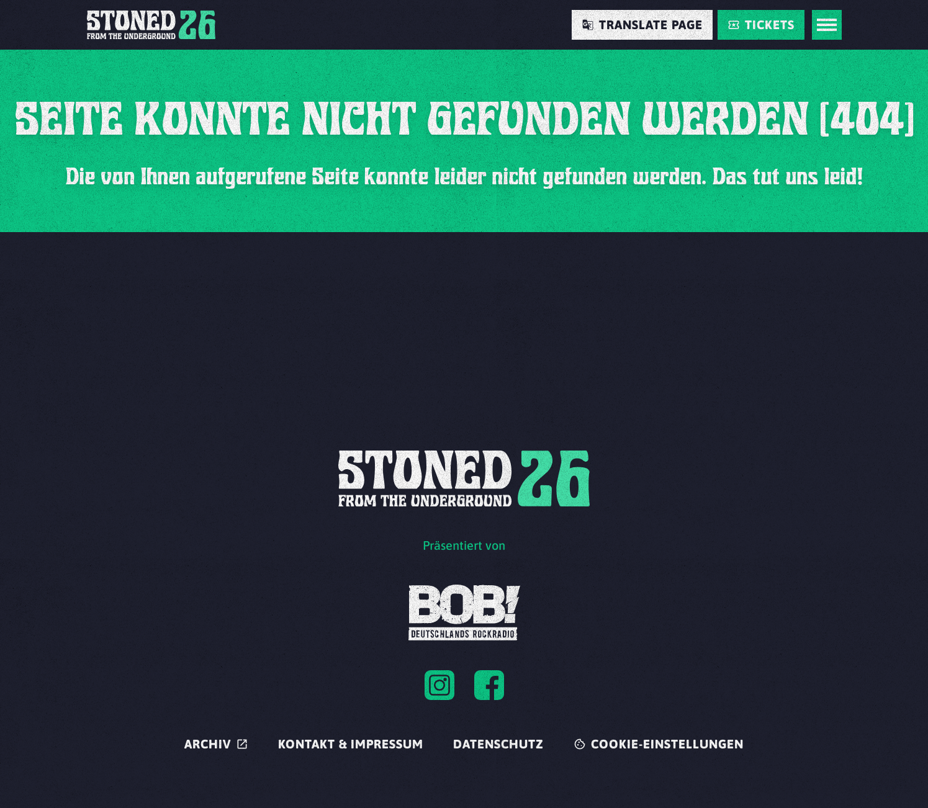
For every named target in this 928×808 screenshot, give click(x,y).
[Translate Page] (642, 25)
